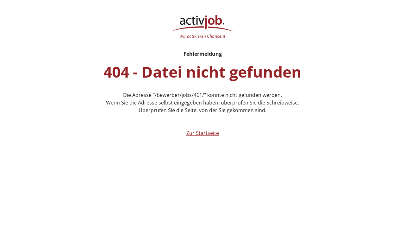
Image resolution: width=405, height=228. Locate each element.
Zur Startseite (202, 133)
